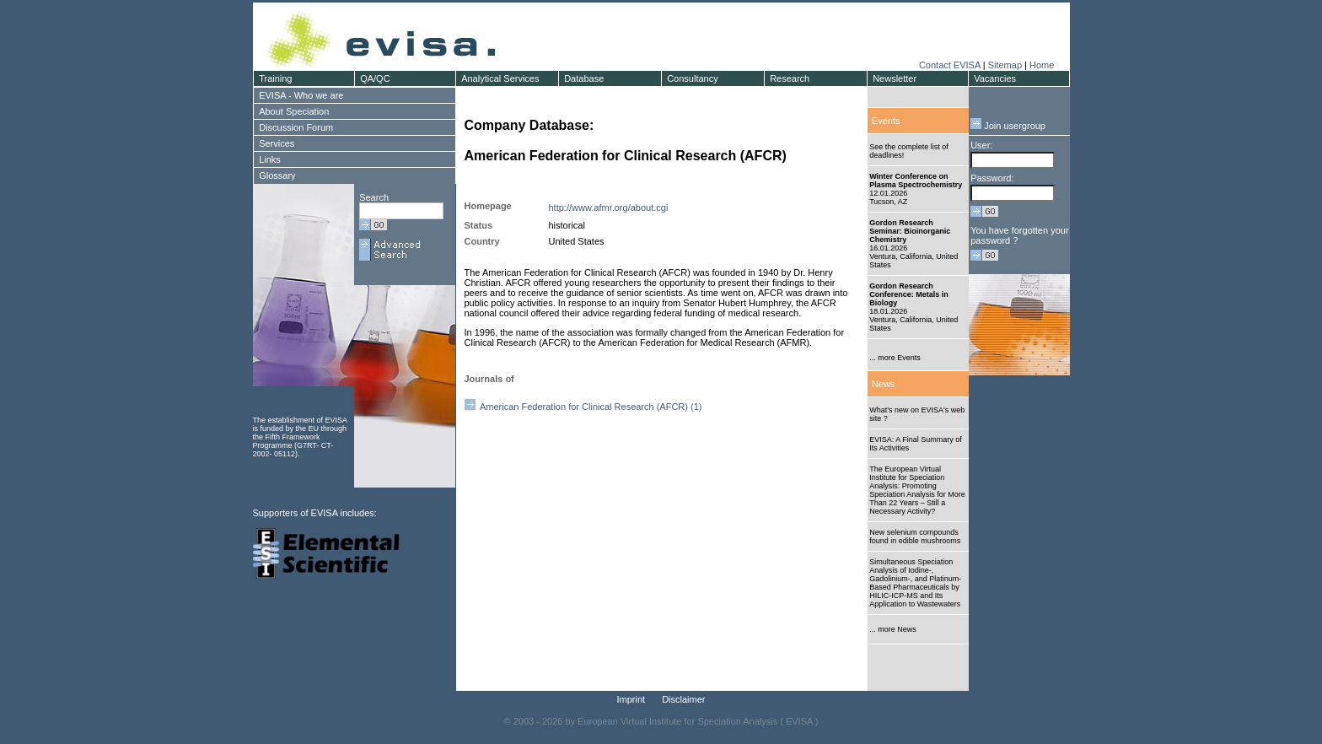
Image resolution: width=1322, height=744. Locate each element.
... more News (892, 629)
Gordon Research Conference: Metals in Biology (909, 294)
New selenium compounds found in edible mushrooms (914, 536)
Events (886, 121)
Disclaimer (683, 699)
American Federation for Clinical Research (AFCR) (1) (583, 407)
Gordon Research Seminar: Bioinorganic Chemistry (909, 231)
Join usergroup (1007, 126)
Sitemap (1005, 65)
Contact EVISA (950, 65)
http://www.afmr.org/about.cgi (609, 207)
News (883, 384)
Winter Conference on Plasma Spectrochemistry (915, 180)
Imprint (631, 699)
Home (1041, 65)
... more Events (895, 357)
